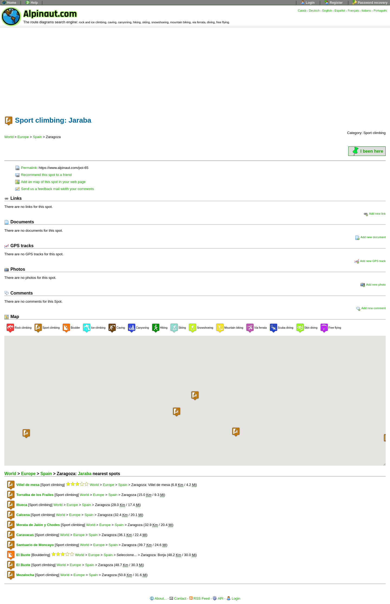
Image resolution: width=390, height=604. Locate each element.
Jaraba (84, 473)
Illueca (21, 505)
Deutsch (314, 10)
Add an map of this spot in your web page (50, 182)
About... (158, 598)
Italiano (366, 10)
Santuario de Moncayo (35, 545)
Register (333, 3)
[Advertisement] (195, 68)
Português (380, 10)
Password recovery (370, 3)
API (218, 598)
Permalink (26, 168)
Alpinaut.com (50, 14)
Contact (178, 598)
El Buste (23, 555)
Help (31, 3)
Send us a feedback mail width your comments (54, 189)
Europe (23, 137)
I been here (367, 151)
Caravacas (25, 535)
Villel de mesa (28, 485)
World (9, 137)
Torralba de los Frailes (35, 495)
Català (302, 10)
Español (339, 10)
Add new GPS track (370, 261)
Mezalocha (25, 575)
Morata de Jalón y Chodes (38, 525)
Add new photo (373, 284)
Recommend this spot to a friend (43, 175)
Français (353, 10)
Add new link (374, 213)
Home (9, 3)
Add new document (370, 237)
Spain (37, 137)
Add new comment (371, 308)
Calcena (23, 515)
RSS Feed (199, 598)
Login (308, 3)
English (327, 10)
